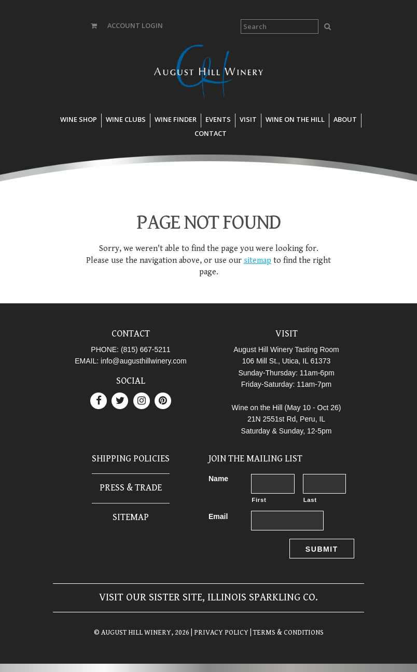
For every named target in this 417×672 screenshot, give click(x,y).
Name (218, 478)
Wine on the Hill (295, 119)
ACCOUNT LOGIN (135, 25)
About (345, 119)
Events (218, 119)
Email (218, 516)
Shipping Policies (131, 458)
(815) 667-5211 (146, 349)
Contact (210, 133)
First (259, 500)
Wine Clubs (126, 119)
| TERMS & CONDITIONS (286, 632)
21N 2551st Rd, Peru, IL (286, 419)
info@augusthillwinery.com (144, 361)
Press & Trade (131, 487)
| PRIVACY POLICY (218, 632)
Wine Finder (176, 119)
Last (310, 500)
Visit (248, 119)
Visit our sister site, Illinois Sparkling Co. (208, 598)
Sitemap (131, 517)
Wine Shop (78, 119)
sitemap (257, 260)
